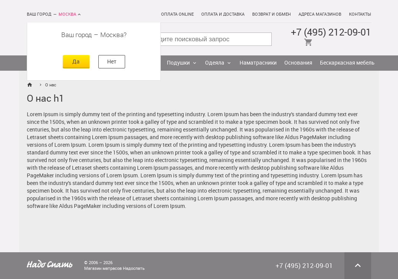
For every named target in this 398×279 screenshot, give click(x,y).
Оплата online (177, 14)
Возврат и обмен (271, 14)
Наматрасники (258, 63)
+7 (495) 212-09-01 (331, 32)
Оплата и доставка (223, 14)
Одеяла (214, 63)
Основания (298, 63)
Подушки (178, 63)
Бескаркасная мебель (347, 63)
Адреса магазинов (319, 14)
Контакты (360, 14)
